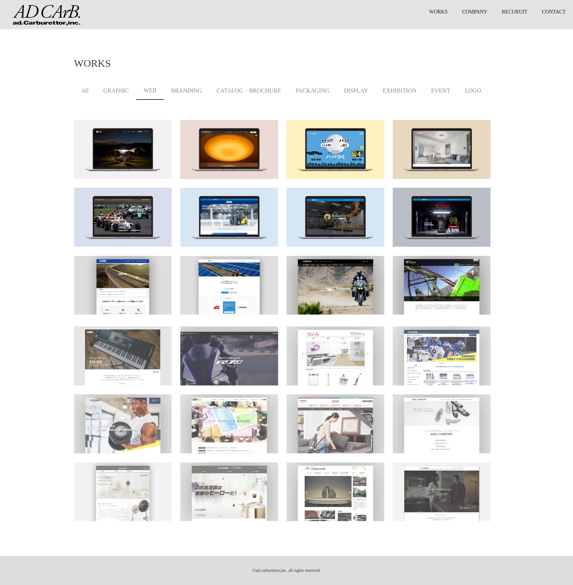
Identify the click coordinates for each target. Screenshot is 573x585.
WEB (150, 90)
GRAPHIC (116, 90)
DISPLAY (356, 90)
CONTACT (554, 12)
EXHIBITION (399, 90)
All (85, 90)
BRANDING (186, 90)
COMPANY (474, 12)
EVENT (440, 90)
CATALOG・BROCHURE (248, 90)
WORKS (438, 12)
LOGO (473, 90)
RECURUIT (514, 12)
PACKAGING (313, 90)
